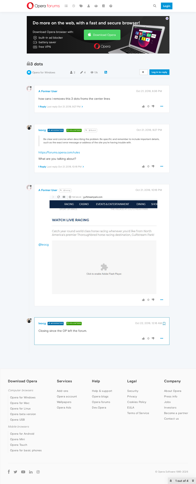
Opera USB (17, 407)
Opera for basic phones (26, 438)
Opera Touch (18, 433)
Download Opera (104, 23)
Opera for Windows (43, 60)
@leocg (65, 178)
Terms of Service (138, 401)
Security (132, 379)
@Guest (90, 119)
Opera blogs (100, 384)
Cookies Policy (136, 390)
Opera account (67, 384)
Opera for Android (22, 422)
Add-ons (62, 379)
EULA (130, 395)
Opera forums (101, 390)
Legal (132, 369)
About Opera (172, 379)
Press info (170, 384)
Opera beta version (23, 402)
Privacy (132, 384)
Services (64, 369)
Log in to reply (159, 60)
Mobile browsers (18, 414)
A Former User (47, 79)
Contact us (171, 406)
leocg (42, 118)
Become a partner (176, 401)
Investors (170, 395)
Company (172, 369)
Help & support (102, 379)
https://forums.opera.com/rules (59, 140)
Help (96, 369)
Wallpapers (64, 390)
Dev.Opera (99, 395)
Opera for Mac (20, 391)
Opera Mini (17, 427)
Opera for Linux (20, 396)
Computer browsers (20, 378)
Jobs (167, 390)
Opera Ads (64, 395)
